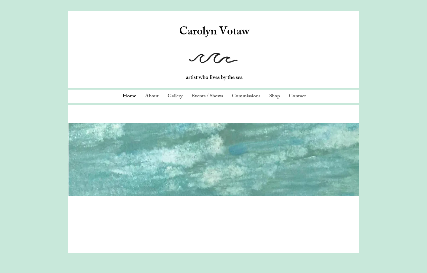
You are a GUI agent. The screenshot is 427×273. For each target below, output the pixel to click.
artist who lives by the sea (214, 78)
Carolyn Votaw (214, 32)
